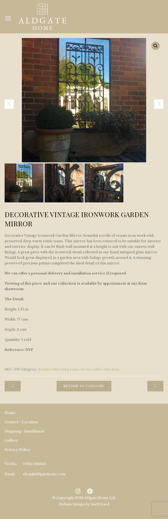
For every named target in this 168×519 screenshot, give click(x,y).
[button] (155, 46)
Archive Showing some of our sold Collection (78, 369)
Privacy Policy (18, 449)
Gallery (11, 440)
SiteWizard (100, 504)
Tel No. (11, 464)
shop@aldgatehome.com (44, 474)
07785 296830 (34, 464)
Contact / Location (21, 422)
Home (10, 413)
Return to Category (84, 386)
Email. (10, 474)
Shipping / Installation (24, 431)
